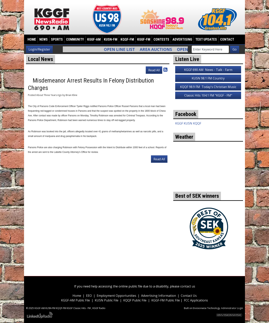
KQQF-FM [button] (127, 39)
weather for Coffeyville (208, 186)
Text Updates (206, 39)
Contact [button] (227, 39)
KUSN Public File (106, 300)
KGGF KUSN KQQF (188, 123)
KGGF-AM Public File (75, 300)
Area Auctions (158, 49)
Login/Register (39, 49)
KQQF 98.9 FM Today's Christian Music (208, 87)
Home (32, 39)
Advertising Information (158, 295)
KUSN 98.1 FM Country (208, 78)
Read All (154, 70)
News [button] (43, 39)
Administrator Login (232, 308)
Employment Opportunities (116, 295)
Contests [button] (161, 39)
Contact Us (189, 295)
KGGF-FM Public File (166, 300)
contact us (187, 286)
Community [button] (75, 39)
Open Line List (121, 49)
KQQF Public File (135, 300)
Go (235, 49)
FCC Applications (196, 300)
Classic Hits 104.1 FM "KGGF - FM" (208, 95)
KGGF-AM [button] (94, 39)
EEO (89, 295)
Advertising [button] (182, 39)
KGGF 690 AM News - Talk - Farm (208, 70)
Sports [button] (57, 39)
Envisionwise (200, 308)
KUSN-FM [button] (110, 39)
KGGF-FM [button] (143, 39)
